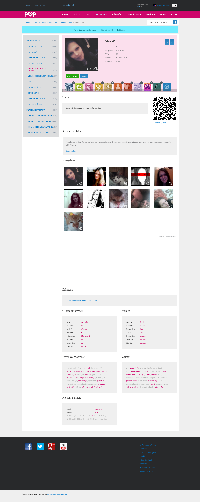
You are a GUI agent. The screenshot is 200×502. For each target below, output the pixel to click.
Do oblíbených (68, 5)
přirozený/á (80, 378)
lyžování (143, 387)
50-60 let (93, 419)
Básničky (117, 14)
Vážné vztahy (47, 22)
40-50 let (85, 419)
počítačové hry (154, 371)
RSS (59, 5)
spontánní (92, 381)
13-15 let (78, 416)
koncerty (129, 378)
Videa (163, 14)
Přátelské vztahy (36, 110)
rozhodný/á (100, 378)
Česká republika (163, 5)
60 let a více (102, 419)
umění (159, 384)
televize (153, 384)
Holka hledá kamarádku (40, 127)
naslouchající (95, 371)
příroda (129, 381)
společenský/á (72, 381)
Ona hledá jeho (35, 46)
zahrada (150, 387)
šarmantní (80, 384)
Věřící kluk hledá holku (40, 76)
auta (128, 368)
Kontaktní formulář (147, 467)
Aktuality (143, 449)
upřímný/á (70, 387)
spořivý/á (100, 381)
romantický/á (90, 378)
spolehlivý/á (82, 381)
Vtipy (88, 14)
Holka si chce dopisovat (40, 115)
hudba (163, 371)
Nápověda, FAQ (146, 460)
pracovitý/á (96, 374)
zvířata (161, 387)
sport (160, 381)
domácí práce (158, 368)
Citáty (76, 14)
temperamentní (91, 384)
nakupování (153, 378)
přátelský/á (71, 378)
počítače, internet (150, 374)
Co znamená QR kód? (159, 123)
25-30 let (70, 419)
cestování (134, 368)
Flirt (29, 82)
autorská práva (62, 494)
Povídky (150, 14)
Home (65, 14)
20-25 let (101, 416)
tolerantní (101, 384)
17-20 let (94, 416)
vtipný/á (99, 387)
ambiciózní (77, 368)
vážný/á (78, 387)
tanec (147, 384)
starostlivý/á (71, 384)
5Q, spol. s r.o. (51, 494)
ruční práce (142, 381)
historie (145, 371)
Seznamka (101, 14)
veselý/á (92, 387)
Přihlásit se (29, 5)
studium (129, 384)
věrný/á (85, 387)
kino (159, 374)
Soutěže (143, 456)
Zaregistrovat (40, 5)
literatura (144, 378)
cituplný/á (86, 368)
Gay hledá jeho (35, 63)
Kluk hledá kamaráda (39, 132)
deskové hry (152, 381)
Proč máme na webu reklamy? (167, 237)
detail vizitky (71, 151)
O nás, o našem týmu (148, 452)
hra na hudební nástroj (134, 374)
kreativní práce (139, 384)
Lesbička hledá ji (36, 58)
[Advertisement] (119, 262)
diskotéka (142, 368)
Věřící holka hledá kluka (63, 22)
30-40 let (77, 419)
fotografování (136, 371)
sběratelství (162, 378)
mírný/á (86, 371)
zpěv (156, 387)
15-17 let (86, 416)
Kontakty (143, 464)
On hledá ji (33, 52)
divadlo (149, 368)
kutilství (137, 378)
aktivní (69, 368)
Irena (138, 6)
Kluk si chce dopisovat (39, 121)
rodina (135, 381)
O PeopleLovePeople (148, 445)
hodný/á (79, 371)
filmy (128, 371)
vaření (165, 384)
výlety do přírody (132, 387)
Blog (174, 14)
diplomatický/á (96, 368)
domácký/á (71, 371)
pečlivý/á (80, 374)
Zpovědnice (134, 14)
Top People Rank (146, 471)
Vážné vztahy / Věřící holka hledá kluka (81, 301)
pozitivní (88, 374)
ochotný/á (72, 374)
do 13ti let (70, 416)
